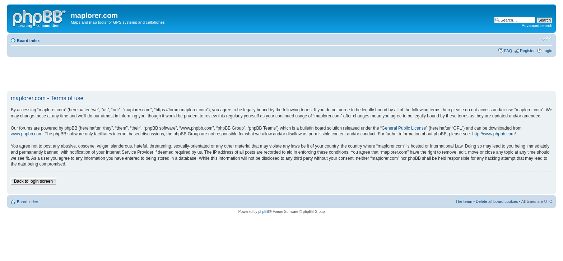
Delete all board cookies (497, 201)
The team (464, 201)
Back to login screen (33, 181)
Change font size (547, 39)
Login (547, 50)
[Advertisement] (138, 74)
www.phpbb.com (26, 133)
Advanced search (537, 25)
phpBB (263, 212)
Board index (28, 40)
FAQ (508, 50)
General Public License (404, 128)
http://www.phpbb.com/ (494, 133)
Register (527, 50)
